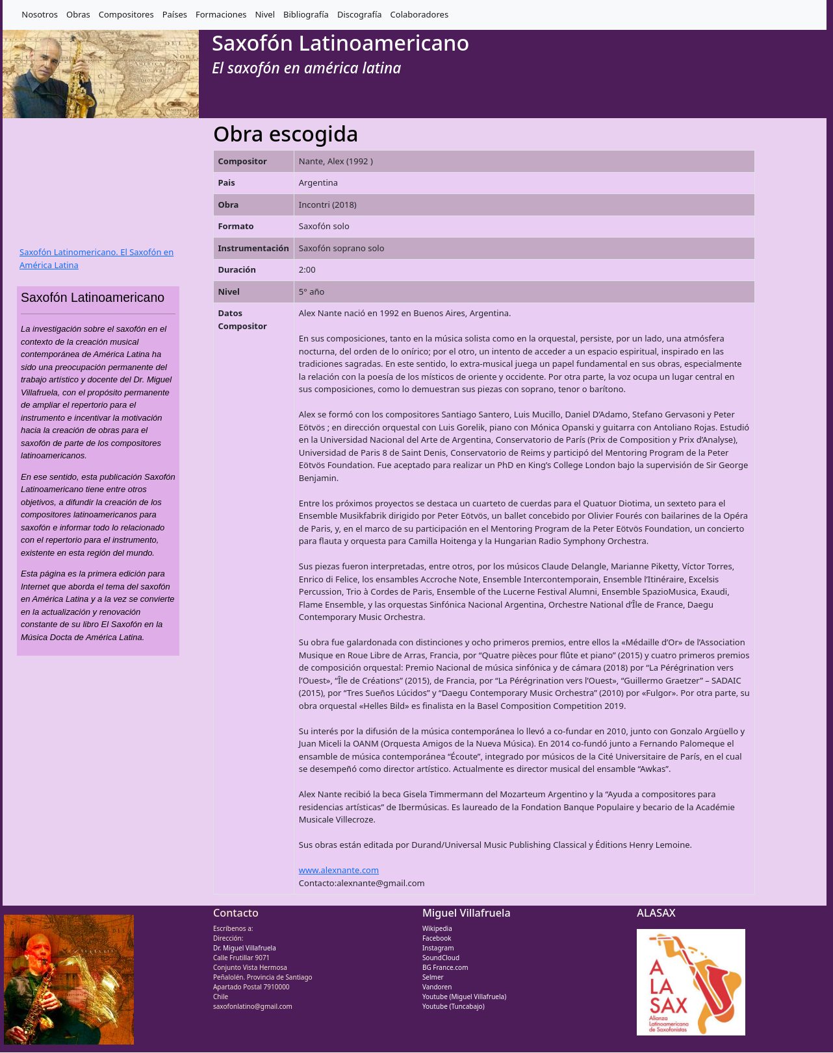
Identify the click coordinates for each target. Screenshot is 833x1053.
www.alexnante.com (339, 870)
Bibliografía (306, 14)
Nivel (265, 14)
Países (174, 14)
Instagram (438, 947)
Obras (78, 14)
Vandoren (437, 986)
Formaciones (221, 14)
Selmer (433, 977)
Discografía (359, 14)
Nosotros (39, 14)
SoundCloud (440, 957)
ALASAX (656, 913)
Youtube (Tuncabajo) (453, 1006)
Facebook (437, 938)
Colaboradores (420, 14)
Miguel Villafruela (466, 913)
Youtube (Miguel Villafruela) (464, 996)
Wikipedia (437, 928)
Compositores (126, 14)
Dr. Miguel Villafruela (244, 947)
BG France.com (445, 967)
